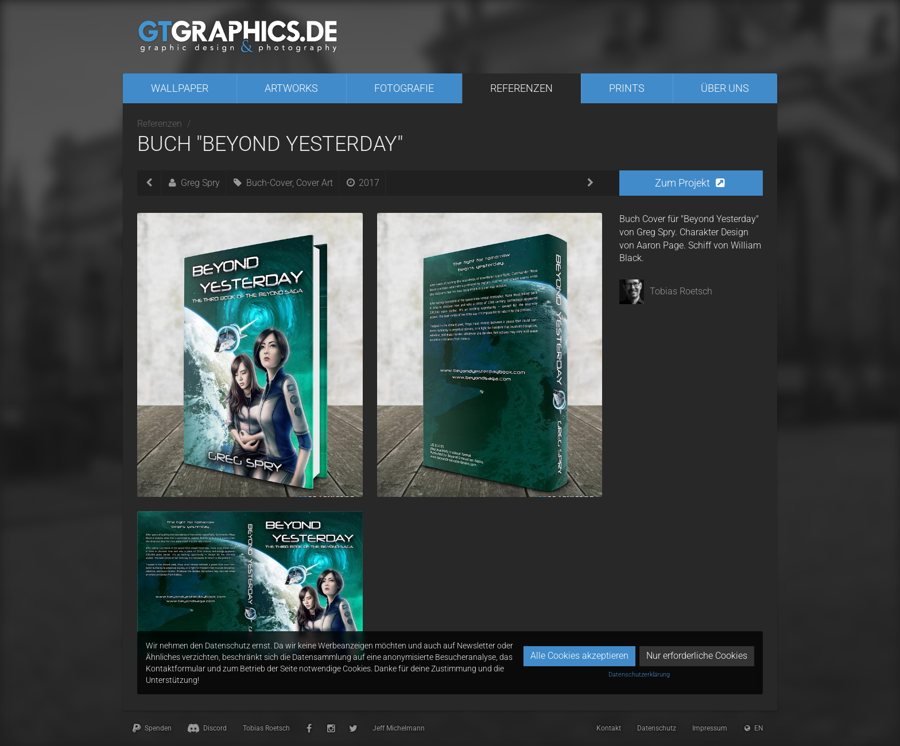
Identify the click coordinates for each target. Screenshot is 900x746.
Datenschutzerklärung (639, 674)
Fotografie (404, 88)
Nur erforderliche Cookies (696, 655)
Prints (627, 88)
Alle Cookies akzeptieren (579, 655)
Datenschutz (656, 728)
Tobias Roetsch (266, 728)
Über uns (725, 88)
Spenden (151, 728)
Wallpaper (179, 88)
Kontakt (608, 728)
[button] (691, 183)
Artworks (291, 88)
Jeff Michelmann (399, 728)
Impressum (709, 728)
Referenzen (521, 88)
